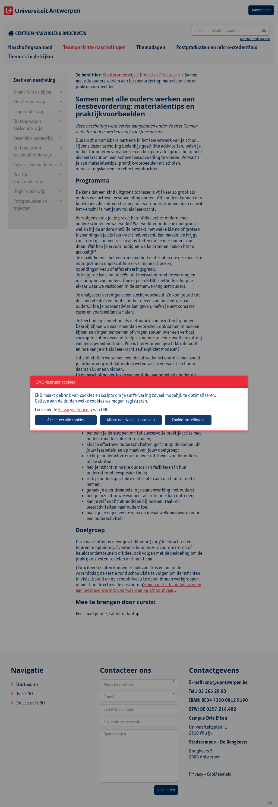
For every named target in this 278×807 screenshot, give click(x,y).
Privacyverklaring (75, 409)
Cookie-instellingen (188, 419)
